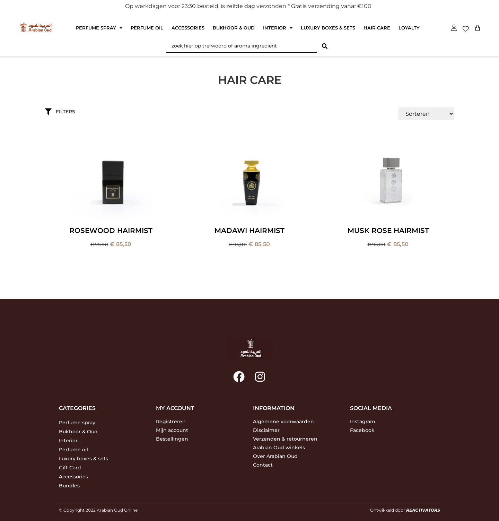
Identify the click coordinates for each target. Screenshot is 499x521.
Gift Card (70, 467)
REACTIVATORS (423, 510)
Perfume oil (147, 28)
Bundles (69, 486)
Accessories (188, 28)
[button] (158, 111)
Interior (277, 28)
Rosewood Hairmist (110, 230)
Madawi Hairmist (249, 230)
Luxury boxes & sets (328, 28)
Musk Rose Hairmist (388, 230)
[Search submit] (325, 46)
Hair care (377, 28)
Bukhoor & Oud (234, 28)
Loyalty (409, 28)
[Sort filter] (426, 113)
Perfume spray (99, 28)
